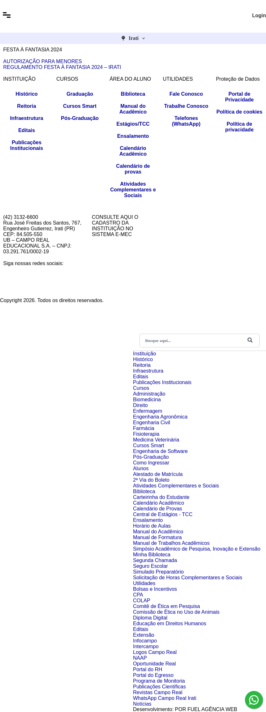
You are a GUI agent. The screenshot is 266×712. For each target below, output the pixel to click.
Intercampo (146, 646)
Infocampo (145, 640)
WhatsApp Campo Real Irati (164, 698)
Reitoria (26, 106)
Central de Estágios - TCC (162, 514)
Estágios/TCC (133, 124)
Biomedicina (147, 399)
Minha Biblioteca (151, 554)
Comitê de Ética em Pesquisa (166, 606)
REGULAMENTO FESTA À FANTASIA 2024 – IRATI (62, 67)
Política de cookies (239, 112)
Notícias (142, 704)
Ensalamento (133, 136)
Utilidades (144, 583)
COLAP (141, 600)
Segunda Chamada (155, 560)
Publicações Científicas (159, 686)
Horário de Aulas (152, 526)
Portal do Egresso (153, 675)
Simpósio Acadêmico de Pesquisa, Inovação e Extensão (196, 549)
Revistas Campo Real (157, 692)
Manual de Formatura (157, 537)
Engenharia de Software (160, 451)
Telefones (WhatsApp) (186, 121)
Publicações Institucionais (26, 145)
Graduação (79, 94)
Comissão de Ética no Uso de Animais (176, 612)
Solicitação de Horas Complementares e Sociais (187, 577)
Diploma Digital (150, 617)
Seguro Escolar (150, 566)
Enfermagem (147, 411)
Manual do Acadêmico (132, 109)
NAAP (140, 658)
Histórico (27, 94)
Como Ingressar (151, 462)
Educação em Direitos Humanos (169, 623)
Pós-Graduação (80, 118)
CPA (138, 594)
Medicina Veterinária (156, 439)
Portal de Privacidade (239, 96)
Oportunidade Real (154, 663)
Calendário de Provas (157, 508)
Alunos (141, 468)
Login (259, 15)
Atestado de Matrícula (158, 474)
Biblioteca (133, 94)
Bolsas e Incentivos (155, 589)
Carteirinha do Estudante (161, 497)
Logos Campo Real (155, 652)
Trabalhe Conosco (186, 106)
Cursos (141, 388)
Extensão (143, 635)
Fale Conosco (186, 94)
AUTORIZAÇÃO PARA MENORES (42, 61)
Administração (149, 394)
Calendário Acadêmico (132, 151)
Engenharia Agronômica (160, 416)
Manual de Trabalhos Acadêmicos (171, 543)
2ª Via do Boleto (151, 480)
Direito (140, 405)
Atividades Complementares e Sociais (133, 189)
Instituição (144, 353)
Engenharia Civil (151, 422)
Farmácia (143, 428)
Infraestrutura (26, 118)
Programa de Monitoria (159, 681)
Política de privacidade (239, 126)
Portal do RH (147, 669)
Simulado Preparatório (158, 572)
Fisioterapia (146, 434)
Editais (26, 130)
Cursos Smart (80, 106)
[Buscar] (250, 340)
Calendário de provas (133, 168)
